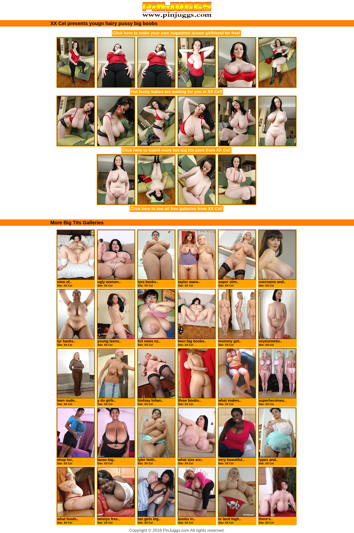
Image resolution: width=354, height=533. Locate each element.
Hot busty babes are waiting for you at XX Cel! (176, 91)
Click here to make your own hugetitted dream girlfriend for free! (176, 33)
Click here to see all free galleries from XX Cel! (176, 208)
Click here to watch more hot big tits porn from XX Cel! (176, 150)
